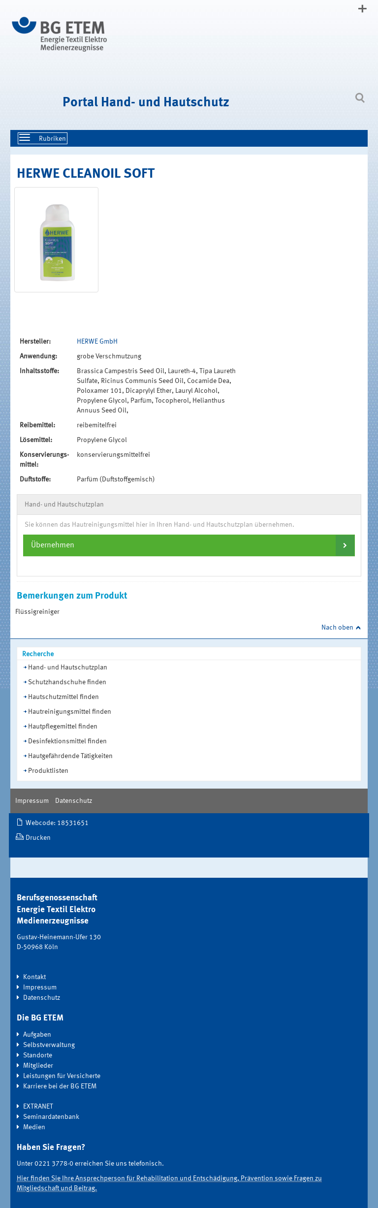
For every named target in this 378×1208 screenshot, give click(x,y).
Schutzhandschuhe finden (67, 682)
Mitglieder (38, 1065)
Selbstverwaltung (49, 1045)
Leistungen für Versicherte (61, 1076)
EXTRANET (38, 1106)
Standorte (37, 1055)
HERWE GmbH (97, 341)
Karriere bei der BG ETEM (59, 1086)
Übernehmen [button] (52, 545)
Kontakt (34, 977)
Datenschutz (73, 800)
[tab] (189, 545)
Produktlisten (48, 770)
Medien (34, 1127)
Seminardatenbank (51, 1116)
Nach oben (337, 627)
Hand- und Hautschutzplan (67, 667)
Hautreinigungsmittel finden (69, 711)
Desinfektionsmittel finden (67, 741)
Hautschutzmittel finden (63, 697)
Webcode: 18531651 (57, 823)
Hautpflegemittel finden (62, 726)
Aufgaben (37, 1034)
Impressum (32, 800)
